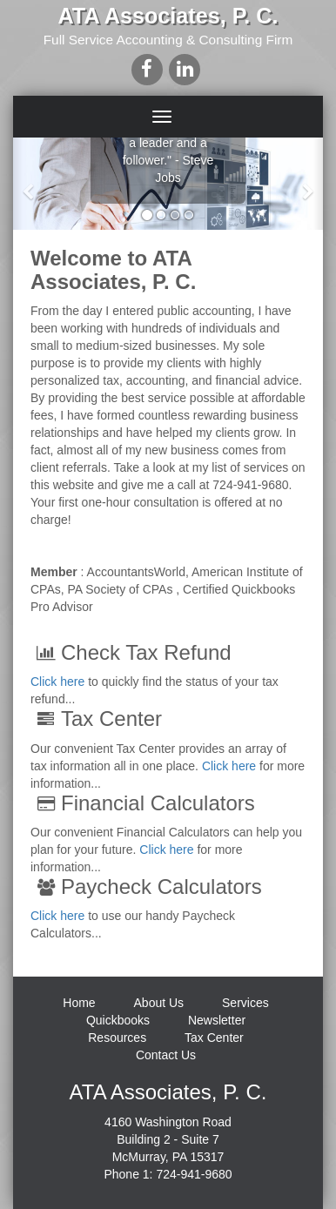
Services (245, 1003)
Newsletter (216, 1020)
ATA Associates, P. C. (168, 15)
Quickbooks (118, 1020)
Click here (57, 681)
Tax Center (214, 1037)
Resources (117, 1037)
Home (79, 1003)
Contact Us (166, 1055)
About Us (159, 1003)
